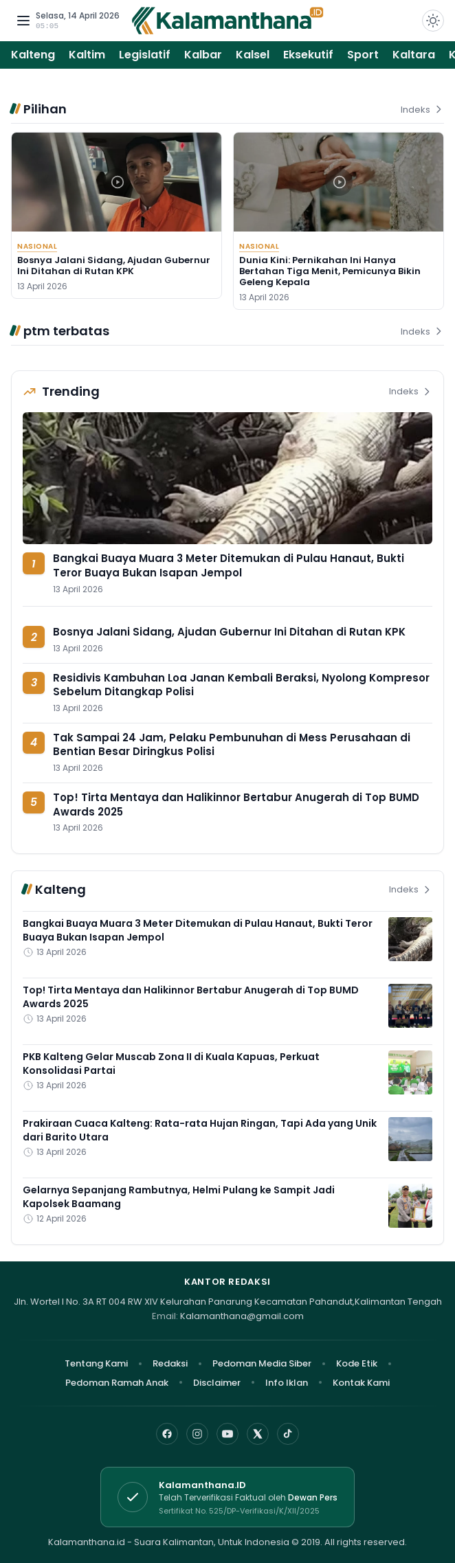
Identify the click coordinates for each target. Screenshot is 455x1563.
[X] (258, 1434)
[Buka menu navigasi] (23, 20)
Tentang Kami (96, 1363)
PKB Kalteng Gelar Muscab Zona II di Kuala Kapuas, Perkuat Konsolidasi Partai (171, 1063)
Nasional (37, 246)
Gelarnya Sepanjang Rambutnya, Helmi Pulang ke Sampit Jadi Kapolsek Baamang (179, 1196)
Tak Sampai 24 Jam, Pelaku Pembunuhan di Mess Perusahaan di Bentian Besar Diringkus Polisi (231, 744)
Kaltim (87, 55)
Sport (363, 55)
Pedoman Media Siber (261, 1363)
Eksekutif (308, 55)
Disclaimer (217, 1382)
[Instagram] (197, 1434)
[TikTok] (288, 1434)
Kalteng (33, 55)
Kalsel (252, 55)
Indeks (422, 109)
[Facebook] (167, 1434)
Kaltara (413, 55)
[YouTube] (227, 1434)
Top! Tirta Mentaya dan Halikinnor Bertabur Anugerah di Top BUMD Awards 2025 (236, 804)
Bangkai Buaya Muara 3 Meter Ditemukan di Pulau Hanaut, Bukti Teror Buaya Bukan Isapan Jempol (228, 565)
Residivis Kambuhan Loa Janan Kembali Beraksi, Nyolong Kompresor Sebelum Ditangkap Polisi (241, 685)
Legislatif (144, 55)
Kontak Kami (361, 1382)
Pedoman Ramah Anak (116, 1382)
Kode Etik (356, 1363)
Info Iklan (286, 1382)
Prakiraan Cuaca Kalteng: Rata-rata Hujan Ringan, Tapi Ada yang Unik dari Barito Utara (200, 1129)
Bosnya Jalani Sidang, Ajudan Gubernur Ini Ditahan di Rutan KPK (113, 266)
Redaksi (170, 1363)
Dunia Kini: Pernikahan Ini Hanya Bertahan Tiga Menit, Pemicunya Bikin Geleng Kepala (330, 271)
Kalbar (203, 55)
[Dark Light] (433, 21)
